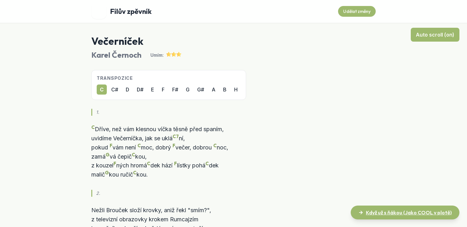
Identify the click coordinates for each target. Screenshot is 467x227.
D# (140, 89)
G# (200, 89)
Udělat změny (357, 11)
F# (175, 89)
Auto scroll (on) (435, 35)
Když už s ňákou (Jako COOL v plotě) (405, 212)
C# (114, 89)
